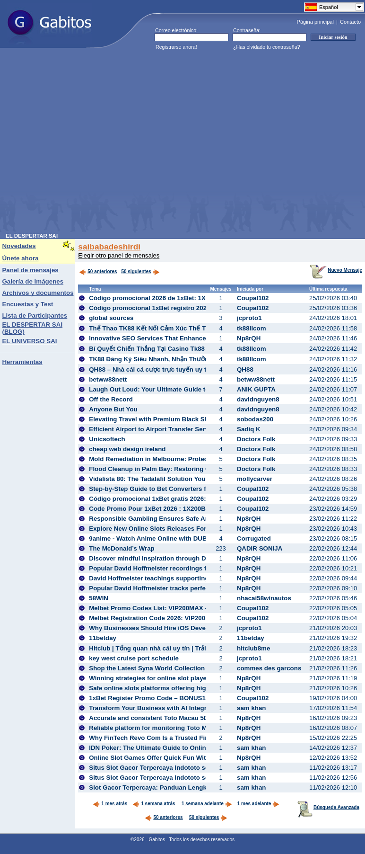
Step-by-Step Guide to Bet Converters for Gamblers (166, 488)
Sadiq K (249, 429)
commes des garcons (269, 668)
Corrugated (254, 538)
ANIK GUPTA (256, 389)
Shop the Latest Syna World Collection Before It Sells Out (175, 668)
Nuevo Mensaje (336, 270)
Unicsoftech (107, 439)
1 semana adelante (207, 803)
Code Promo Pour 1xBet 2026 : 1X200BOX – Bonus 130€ (173, 508)
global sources (111, 317)
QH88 (245, 369)
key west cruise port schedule (134, 658)
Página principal (315, 22)
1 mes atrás (110, 803)
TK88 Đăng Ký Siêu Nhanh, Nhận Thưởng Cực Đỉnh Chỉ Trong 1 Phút (191, 359)
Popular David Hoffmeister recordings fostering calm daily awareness (193, 568)
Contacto (350, 22)
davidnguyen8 (258, 399)
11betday (102, 637)
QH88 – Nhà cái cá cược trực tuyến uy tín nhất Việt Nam (172, 369)
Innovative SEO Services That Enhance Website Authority (175, 338)
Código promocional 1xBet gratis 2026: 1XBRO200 (164, 498)
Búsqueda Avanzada (328, 807)
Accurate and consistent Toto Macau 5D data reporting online (181, 717)
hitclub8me (253, 648)
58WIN (98, 598)
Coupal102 (253, 298)
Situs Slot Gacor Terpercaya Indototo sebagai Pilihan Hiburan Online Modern (204, 767)
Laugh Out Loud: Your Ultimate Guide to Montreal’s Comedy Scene (189, 389)
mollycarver (254, 478)
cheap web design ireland (127, 449)
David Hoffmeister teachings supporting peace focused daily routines (193, 578)
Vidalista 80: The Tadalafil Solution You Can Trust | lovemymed (182, 478)
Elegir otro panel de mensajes (118, 255)
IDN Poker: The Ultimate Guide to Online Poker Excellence (176, 747)
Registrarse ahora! (176, 47)
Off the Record (111, 399)
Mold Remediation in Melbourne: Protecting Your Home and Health (188, 459)
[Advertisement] (89, 143)
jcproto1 (249, 317)
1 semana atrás (153, 803)
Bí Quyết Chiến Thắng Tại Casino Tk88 (147, 348)
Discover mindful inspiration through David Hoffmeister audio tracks (191, 558)
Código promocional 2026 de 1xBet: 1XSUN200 (159, 298)
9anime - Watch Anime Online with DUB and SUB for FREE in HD (185, 538)
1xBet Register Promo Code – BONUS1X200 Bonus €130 (173, 698)
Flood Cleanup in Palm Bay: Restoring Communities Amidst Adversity (193, 468)
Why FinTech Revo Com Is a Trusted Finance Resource (171, 737)
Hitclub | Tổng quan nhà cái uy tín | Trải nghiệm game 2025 (176, 648)
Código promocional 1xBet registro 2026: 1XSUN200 (167, 307)
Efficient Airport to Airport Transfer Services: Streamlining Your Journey (196, 429)
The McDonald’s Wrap (121, 548)
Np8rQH (249, 338)
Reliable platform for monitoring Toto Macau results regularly (180, 727)
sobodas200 (255, 419)
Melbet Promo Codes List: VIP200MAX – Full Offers (165, 608)
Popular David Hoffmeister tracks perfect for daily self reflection (184, 588)
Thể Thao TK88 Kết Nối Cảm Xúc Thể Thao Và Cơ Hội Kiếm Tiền (184, 328)
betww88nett (108, 379)
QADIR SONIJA (259, 548)
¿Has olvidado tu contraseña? (266, 47)
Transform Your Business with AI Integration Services (169, 708)
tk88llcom (251, 328)
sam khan (251, 708)
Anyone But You (113, 409)
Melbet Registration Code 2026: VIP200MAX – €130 (164, 618)
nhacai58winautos (264, 598)
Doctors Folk (256, 439)
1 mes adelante (258, 803)
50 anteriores (98, 271)
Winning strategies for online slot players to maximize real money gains (196, 678)
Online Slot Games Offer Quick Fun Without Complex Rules (178, 757)
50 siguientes (136, 271)
